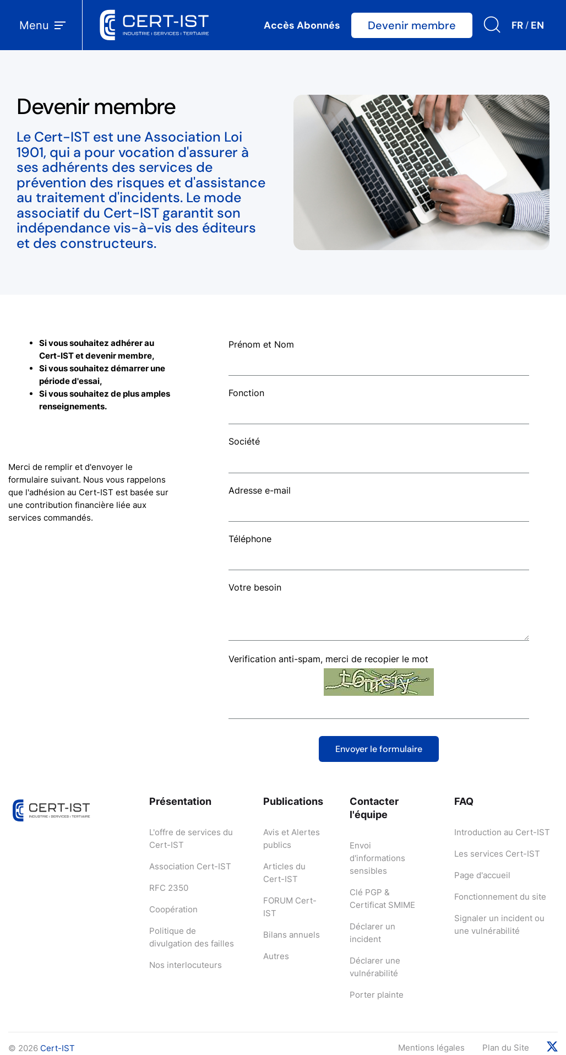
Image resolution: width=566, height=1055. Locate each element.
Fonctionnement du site (500, 896)
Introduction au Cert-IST (502, 832)
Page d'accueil (482, 875)
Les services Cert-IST (497, 853)
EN (537, 25)
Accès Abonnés (302, 25)
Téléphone (249, 538)
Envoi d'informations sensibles (377, 858)
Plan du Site (505, 1047)
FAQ (464, 801)
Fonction (246, 392)
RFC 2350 (168, 888)
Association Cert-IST (190, 866)
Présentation (180, 801)
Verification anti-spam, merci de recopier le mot (328, 658)
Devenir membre (412, 25)
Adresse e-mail (259, 490)
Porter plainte (377, 994)
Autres (276, 956)
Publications (293, 801)
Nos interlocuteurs (185, 965)
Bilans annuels (291, 934)
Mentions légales (431, 1047)
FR (517, 25)
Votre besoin (254, 587)
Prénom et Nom (261, 344)
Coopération (173, 909)
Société (244, 441)
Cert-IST (57, 1048)
